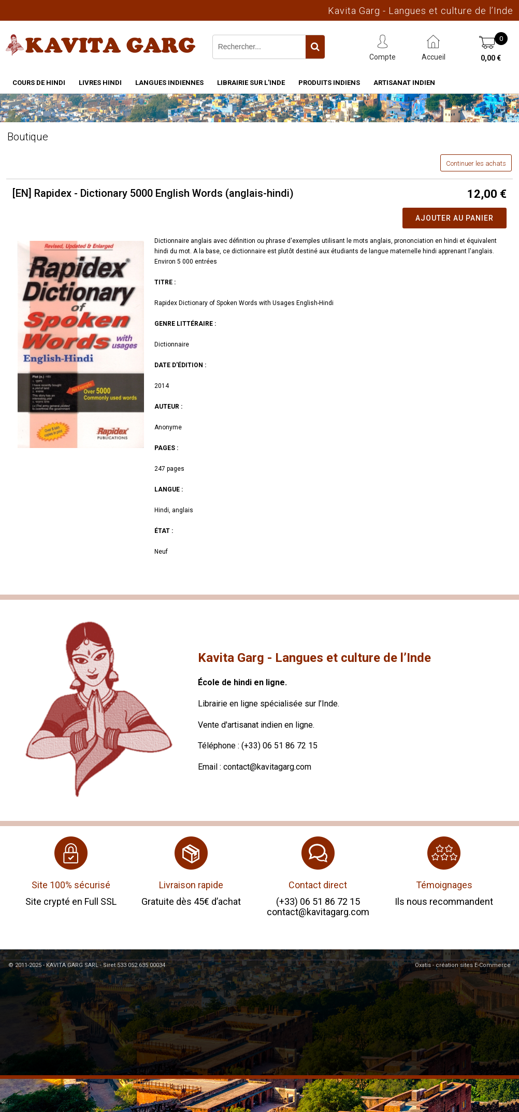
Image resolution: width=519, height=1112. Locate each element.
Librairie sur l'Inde (251, 82)
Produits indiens (329, 82)
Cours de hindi (38, 82)
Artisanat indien (404, 82)
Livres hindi (100, 82)
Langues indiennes (169, 82)
